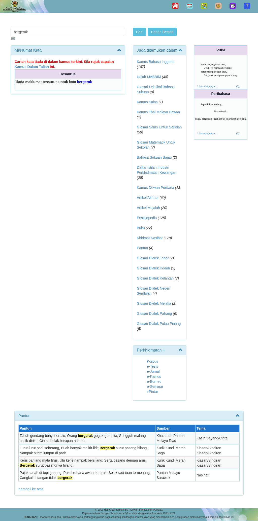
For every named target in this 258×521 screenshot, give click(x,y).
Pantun (142, 248)
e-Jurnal (153, 371)
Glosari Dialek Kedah (153, 268)
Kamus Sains (147, 102)
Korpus (152, 361)
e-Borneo (154, 381)
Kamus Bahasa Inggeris (155, 62)
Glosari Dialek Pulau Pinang (159, 324)
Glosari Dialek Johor (153, 258)
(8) (237, 133)
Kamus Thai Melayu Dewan (158, 112)
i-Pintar (152, 392)
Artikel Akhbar (147, 198)
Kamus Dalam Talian (32, 67)
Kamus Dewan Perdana (155, 188)
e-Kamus (154, 376)
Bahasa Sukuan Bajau (154, 157)
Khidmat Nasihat (150, 238)
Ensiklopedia (147, 218)
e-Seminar (155, 387)
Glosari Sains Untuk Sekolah (159, 127)
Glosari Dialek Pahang (154, 313)
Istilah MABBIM (149, 77)
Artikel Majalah (148, 208)
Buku (141, 228)
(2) (237, 86)
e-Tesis (152, 366)
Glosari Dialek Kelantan (155, 278)
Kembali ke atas (31, 489)
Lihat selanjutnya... (207, 86)
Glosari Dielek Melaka (154, 303)
